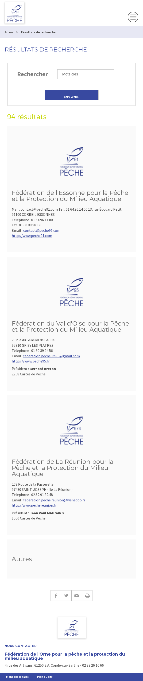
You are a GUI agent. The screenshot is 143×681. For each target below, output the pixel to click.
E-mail (76, 595)
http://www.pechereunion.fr (34, 505)
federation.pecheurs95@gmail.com (51, 356)
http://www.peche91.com (32, 235)
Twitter (66, 595)
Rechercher (32, 74)
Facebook (55, 595)
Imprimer (87, 595)
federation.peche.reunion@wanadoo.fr (54, 500)
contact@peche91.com (41, 230)
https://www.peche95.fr (31, 361)
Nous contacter (21, 645)
